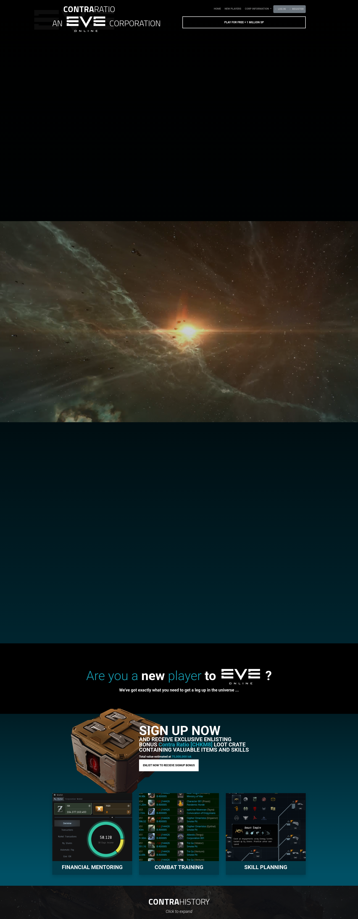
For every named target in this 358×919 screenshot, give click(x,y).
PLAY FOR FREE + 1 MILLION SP (244, 22)
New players (233, 8)
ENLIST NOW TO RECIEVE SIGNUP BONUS (169, 765)
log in (280, 9)
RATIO (89, 9)
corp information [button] (257, 8)
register (297, 9)
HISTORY (179, 901)
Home (218, 8)
